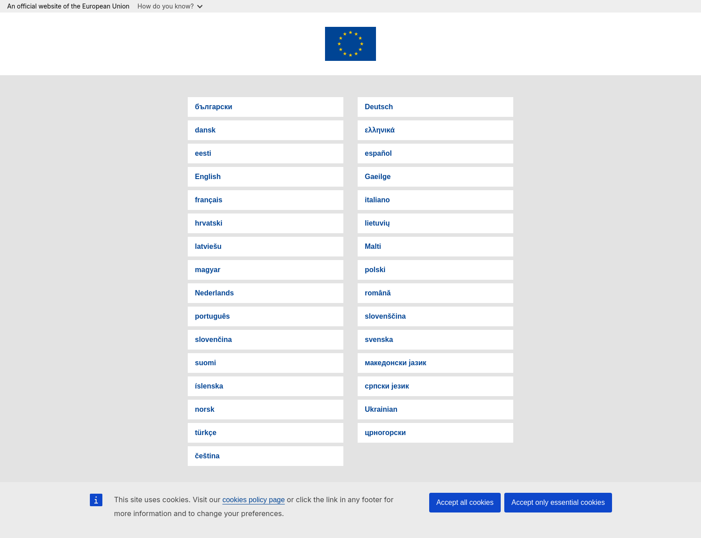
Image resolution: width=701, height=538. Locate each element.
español (378, 153)
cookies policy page (253, 500)
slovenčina (213, 339)
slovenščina (385, 316)
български (213, 107)
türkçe (205, 432)
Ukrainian (381, 409)
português (212, 316)
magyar (207, 269)
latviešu (208, 246)
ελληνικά (380, 130)
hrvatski (208, 223)
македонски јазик (396, 363)
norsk (205, 409)
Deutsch (379, 107)
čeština (207, 456)
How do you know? (170, 6)
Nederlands (214, 293)
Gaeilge (378, 176)
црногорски (385, 432)
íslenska (209, 386)
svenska (379, 339)
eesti (203, 153)
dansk (205, 130)
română (378, 293)
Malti (373, 246)
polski (375, 269)
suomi (205, 363)
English (208, 176)
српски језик (387, 386)
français (208, 200)
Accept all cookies (465, 502)
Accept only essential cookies (558, 502)
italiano (377, 200)
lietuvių (377, 223)
